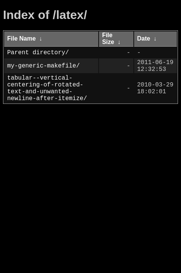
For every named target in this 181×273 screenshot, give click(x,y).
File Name (21, 38)
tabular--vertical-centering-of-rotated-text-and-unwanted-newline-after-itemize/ (47, 94)
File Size (108, 38)
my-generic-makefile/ (43, 67)
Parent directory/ (38, 53)
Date (143, 38)
